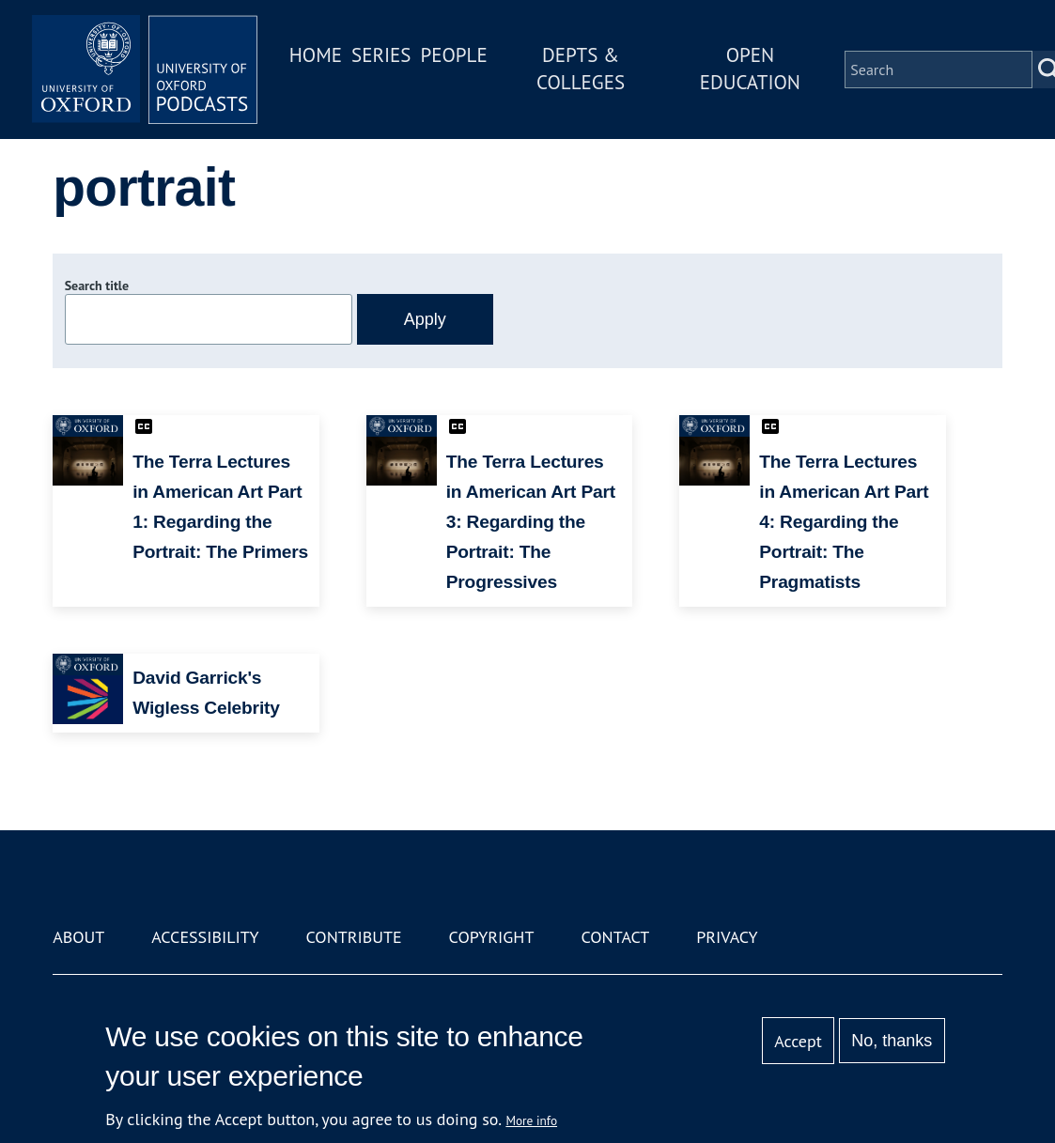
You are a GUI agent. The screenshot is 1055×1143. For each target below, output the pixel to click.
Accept (798, 1041)
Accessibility (204, 937)
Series (381, 55)
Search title (97, 285)
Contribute (354, 937)
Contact (615, 937)
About (78, 937)
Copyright (492, 937)
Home (315, 55)
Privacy (726, 937)
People (453, 55)
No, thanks (891, 1040)
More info (531, 1120)
